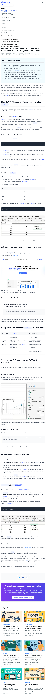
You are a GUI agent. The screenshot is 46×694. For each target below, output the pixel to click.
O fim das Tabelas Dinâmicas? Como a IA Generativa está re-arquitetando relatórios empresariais (10, 37)
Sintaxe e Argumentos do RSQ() (7, 14)
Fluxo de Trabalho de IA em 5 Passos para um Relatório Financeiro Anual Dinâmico (10, 42)
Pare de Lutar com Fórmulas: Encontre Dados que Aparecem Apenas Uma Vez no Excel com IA (10, 41)
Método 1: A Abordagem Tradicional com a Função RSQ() (9, 11)
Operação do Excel (13, 54)
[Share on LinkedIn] (27, 578)
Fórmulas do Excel (29, 54)
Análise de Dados (29, 53)
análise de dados (27, 547)
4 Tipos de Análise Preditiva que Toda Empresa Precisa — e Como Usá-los (10, 46)
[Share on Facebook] (23, 578)
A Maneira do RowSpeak (6, 29)
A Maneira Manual (5, 27)
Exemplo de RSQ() (5, 16)
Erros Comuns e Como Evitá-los (7, 30)
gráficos (26, 560)
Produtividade (36, 54)
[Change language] (42, 2)
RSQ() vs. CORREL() (5, 32)
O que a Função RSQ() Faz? (7, 13)
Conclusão (4, 33)
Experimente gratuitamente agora (23, 597)
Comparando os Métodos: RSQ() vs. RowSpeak (8, 23)
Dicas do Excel (5, 54)
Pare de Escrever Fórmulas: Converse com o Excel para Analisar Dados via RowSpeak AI (10, 39)
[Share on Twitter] (19, 578)
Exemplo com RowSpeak (6, 20)
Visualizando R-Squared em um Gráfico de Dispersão (9, 25)
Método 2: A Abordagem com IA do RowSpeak (8, 18)
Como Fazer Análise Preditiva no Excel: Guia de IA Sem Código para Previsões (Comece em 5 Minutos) (10, 44)
